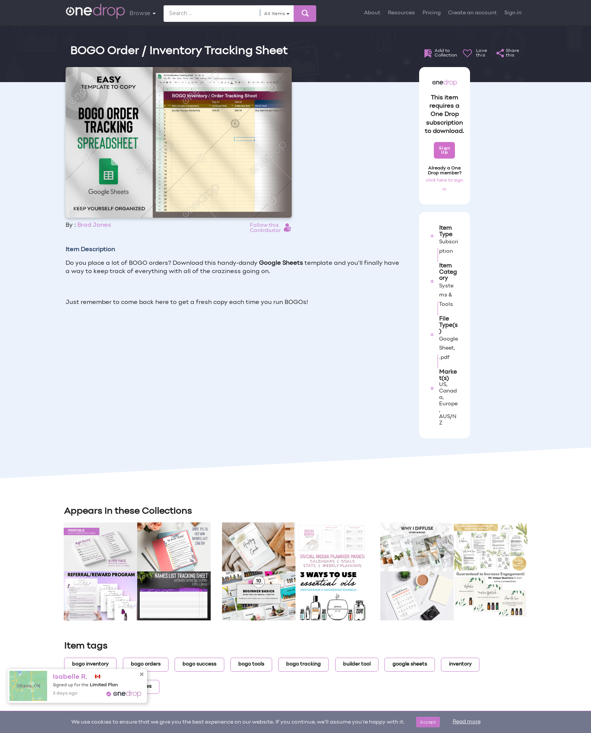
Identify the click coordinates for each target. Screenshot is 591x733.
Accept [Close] (428, 722)
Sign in (513, 13)
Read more (467, 721)
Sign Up (444, 150)
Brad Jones (94, 225)
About (372, 13)
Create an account (472, 13)
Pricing (432, 13)
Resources (401, 13)
